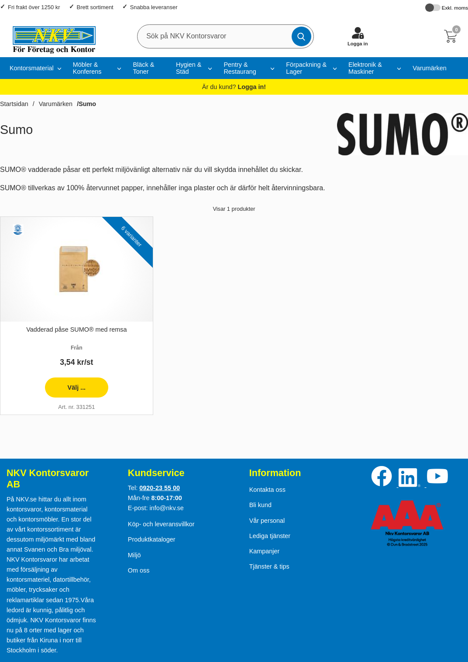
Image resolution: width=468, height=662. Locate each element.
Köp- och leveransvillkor (161, 524)
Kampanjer (264, 551)
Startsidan (14, 103)
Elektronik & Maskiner (365, 68)
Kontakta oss (267, 489)
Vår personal (267, 520)
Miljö (134, 555)
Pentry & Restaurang (240, 68)
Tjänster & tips (269, 566)
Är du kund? (234, 86)
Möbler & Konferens (87, 68)
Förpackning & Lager (306, 68)
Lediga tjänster (269, 535)
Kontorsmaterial (32, 68)
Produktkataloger (152, 539)
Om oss (139, 570)
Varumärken (429, 68)
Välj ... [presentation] (65, 391)
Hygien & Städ (188, 68)
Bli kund (260, 504)
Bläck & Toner (143, 68)
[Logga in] (357, 36)
